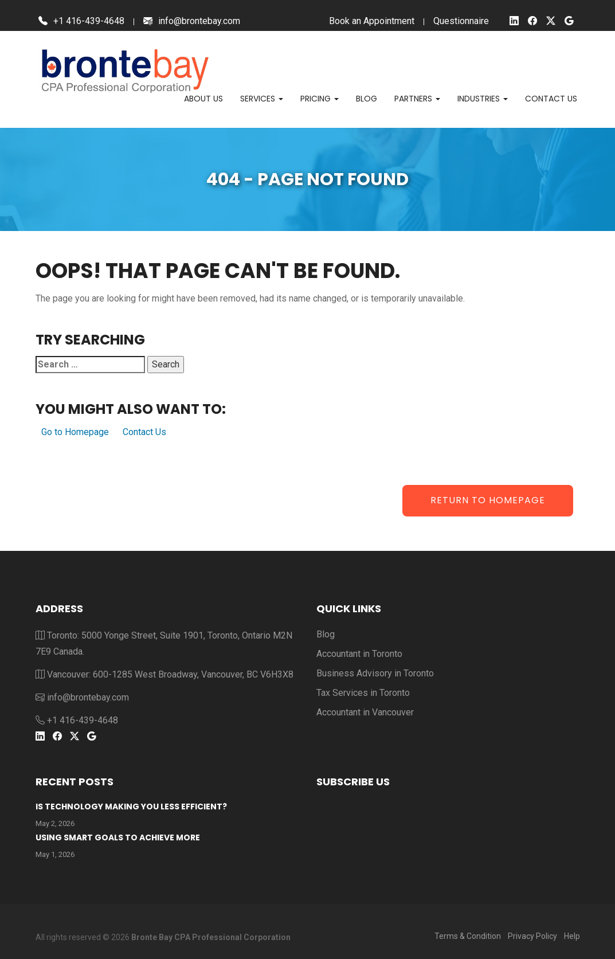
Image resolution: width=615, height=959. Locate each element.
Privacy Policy (532, 936)
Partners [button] (417, 98)
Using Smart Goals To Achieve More (118, 837)
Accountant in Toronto (359, 653)
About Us (203, 98)
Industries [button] (482, 98)
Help (572, 936)
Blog (366, 98)
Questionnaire (461, 20)
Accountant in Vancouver (365, 712)
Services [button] (261, 98)
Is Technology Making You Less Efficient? (131, 806)
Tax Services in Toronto (363, 692)
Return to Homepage (487, 500)
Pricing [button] (319, 98)
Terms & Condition (467, 936)
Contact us (551, 98)
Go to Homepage (75, 431)
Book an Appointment (371, 20)
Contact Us (144, 431)
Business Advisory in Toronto (375, 673)
